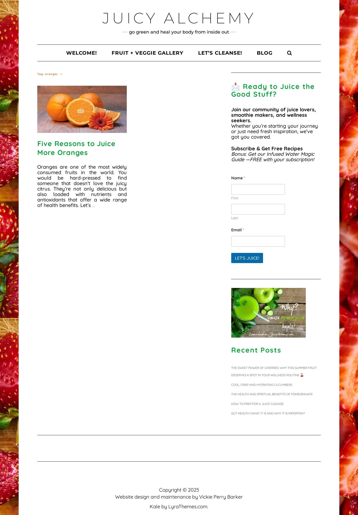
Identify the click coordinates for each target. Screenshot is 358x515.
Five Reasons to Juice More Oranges (76, 148)
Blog (264, 53)
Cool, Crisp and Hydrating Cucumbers (261, 385)
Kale (155, 506)
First (234, 198)
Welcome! (81, 53)
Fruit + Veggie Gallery (147, 53)
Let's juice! (247, 258)
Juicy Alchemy (179, 18)
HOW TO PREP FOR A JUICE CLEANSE (257, 404)
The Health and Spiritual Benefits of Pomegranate (272, 394)
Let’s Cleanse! (220, 53)
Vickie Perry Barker (221, 497)
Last (234, 218)
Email (237, 230)
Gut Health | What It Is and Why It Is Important (268, 413)
